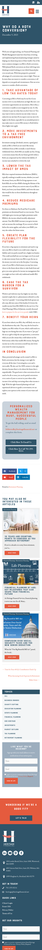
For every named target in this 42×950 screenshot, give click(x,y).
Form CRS (6, 906)
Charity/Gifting (11, 705)
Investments (9, 725)
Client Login (7, 903)
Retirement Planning (13, 738)
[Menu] (37, 11)
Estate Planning (11, 713)
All (5, 696)
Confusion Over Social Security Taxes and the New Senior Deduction (18, 643)
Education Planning (12, 709)
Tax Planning (9, 734)
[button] (4, 853)
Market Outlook (11, 730)
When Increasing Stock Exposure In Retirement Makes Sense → (24, 676)
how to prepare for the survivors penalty (15, 312)
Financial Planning (12, 717)
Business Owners (11, 700)
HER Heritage (9, 721)
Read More (13, 552)
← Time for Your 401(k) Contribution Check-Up (19, 669)
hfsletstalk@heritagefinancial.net (20, 429)
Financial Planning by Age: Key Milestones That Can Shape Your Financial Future (20, 590)
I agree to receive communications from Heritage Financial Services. (21, 775)
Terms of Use (7, 913)
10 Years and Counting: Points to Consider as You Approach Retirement (20, 538)
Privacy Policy (22, 776)
